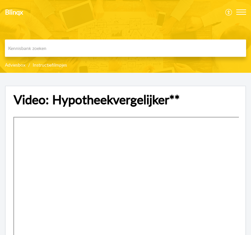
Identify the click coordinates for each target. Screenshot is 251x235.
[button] (229, 12)
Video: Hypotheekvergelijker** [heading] (96, 100)
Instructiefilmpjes (50, 65)
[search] (125, 48)
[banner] (125, 36)
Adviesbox (15, 65)
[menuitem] (229, 12)
